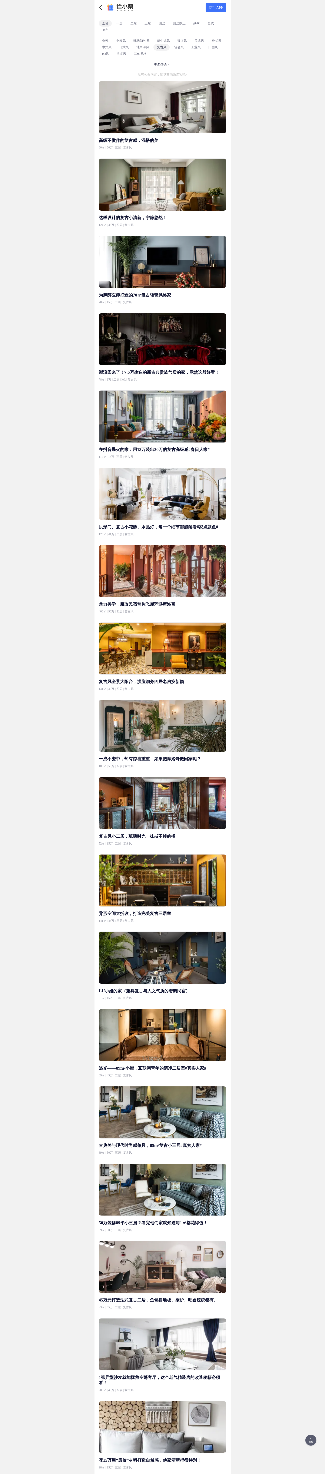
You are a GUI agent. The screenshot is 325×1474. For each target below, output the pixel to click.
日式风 (124, 47)
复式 (211, 23)
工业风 (196, 47)
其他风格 (140, 54)
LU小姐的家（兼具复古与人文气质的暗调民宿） (144, 991)
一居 (119, 23)
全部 (105, 23)
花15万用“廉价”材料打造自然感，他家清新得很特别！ (150, 1460)
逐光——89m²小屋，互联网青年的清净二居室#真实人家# (152, 1068)
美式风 (199, 41)
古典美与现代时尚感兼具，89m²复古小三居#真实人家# (150, 1145)
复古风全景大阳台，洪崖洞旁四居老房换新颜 (141, 681)
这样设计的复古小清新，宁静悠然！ (133, 217)
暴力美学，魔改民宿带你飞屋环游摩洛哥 (137, 604)
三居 (148, 23)
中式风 (107, 47)
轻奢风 (179, 47)
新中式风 (163, 41)
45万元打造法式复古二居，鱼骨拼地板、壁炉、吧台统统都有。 (158, 1300)
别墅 (196, 23)
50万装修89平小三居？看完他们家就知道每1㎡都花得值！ (153, 1222)
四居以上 (179, 23)
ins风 (105, 54)
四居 (162, 23)
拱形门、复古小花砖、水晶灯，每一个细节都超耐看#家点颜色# (158, 527)
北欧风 (121, 41)
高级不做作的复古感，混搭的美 (128, 140)
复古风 (161, 47)
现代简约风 (141, 41)
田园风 (213, 47)
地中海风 (142, 47)
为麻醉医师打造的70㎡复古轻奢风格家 (135, 295)
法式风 (121, 54)
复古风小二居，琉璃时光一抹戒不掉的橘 (137, 836)
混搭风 (182, 41)
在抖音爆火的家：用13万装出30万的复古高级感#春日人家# (154, 449)
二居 (133, 23)
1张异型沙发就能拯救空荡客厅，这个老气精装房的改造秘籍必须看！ (159, 1380)
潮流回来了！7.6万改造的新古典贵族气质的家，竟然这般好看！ (159, 372)
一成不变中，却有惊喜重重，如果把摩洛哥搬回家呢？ (150, 758)
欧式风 (216, 41)
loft (105, 29)
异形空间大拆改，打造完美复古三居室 (135, 913)
